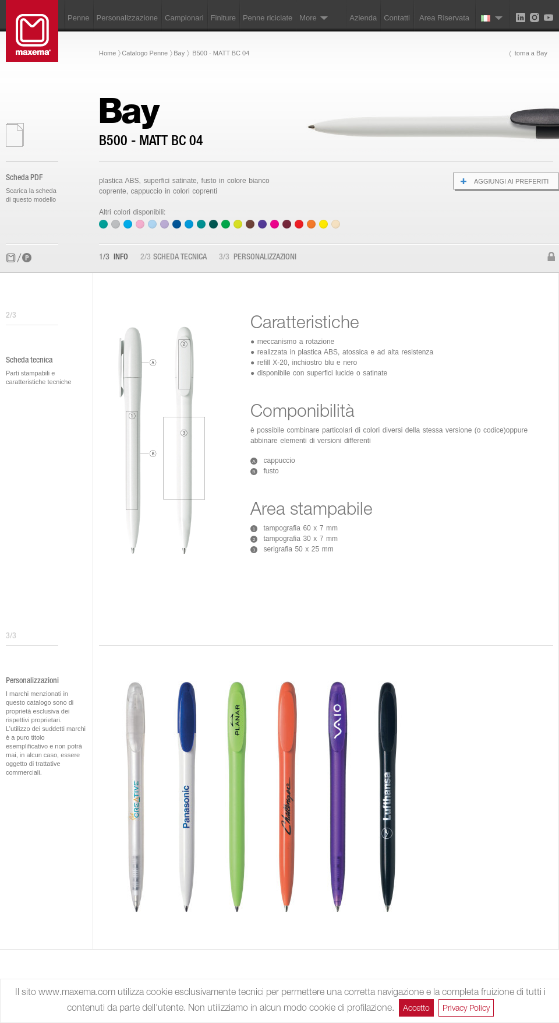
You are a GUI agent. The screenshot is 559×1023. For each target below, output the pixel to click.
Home (107, 53)
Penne (79, 17)
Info (113, 258)
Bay (179, 53)
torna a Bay (531, 53)
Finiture (223, 17)
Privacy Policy (466, 1008)
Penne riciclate (267, 17)
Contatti (397, 17)
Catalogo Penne (145, 53)
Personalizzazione (127, 17)
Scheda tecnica (173, 258)
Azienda (363, 17)
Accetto (416, 1008)
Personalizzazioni (257, 258)
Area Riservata (444, 17)
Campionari (184, 17)
